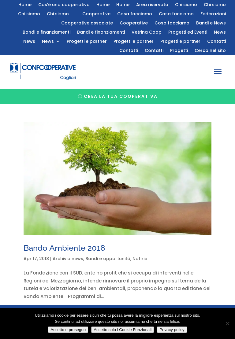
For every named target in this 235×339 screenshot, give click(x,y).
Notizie (139, 259)
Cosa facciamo (134, 14)
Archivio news (68, 259)
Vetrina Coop (147, 32)
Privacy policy (171, 329)
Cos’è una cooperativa (64, 5)
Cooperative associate (87, 23)
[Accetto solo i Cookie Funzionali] (227, 323)
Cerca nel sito (210, 50)
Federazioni (213, 14)
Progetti (179, 50)
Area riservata (152, 5)
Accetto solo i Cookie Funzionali (122, 329)
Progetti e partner (87, 41)
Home (25, 5)
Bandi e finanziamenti (46, 32)
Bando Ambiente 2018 (64, 247)
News (220, 32)
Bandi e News (211, 23)
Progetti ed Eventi (187, 32)
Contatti (216, 41)
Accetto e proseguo (68, 329)
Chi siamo (186, 5)
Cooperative (96, 14)
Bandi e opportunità (107, 259)
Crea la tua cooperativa (121, 96)
